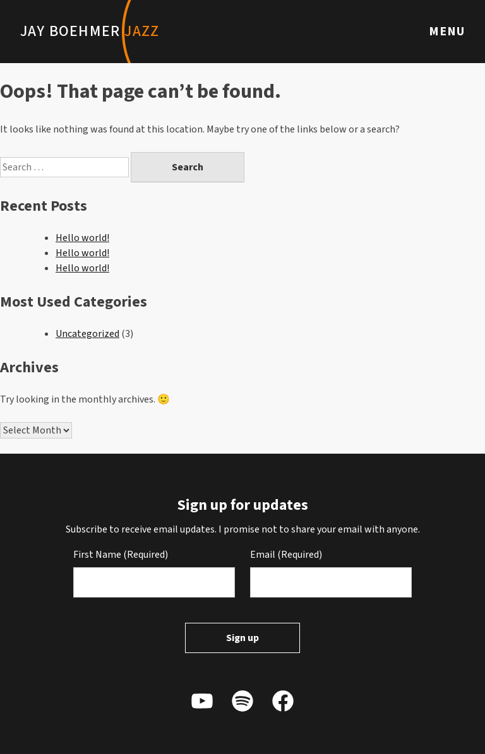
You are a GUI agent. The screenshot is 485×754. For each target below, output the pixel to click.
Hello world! (82, 238)
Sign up (242, 638)
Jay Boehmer (89, 31)
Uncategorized (87, 334)
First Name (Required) (120, 555)
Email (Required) (286, 555)
